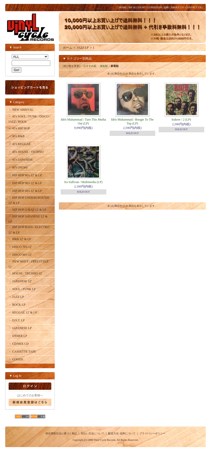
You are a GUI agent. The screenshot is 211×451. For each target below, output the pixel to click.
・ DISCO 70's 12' (20, 247)
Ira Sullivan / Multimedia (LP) (83, 182)
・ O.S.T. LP (16, 320)
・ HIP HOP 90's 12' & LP (25, 183)
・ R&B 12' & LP (19, 239)
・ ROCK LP (16, 304)
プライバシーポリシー (152, 433)
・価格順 (102, 66)
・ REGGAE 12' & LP (22, 312)
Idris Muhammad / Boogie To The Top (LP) (132, 121)
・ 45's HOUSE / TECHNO (26, 152)
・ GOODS (15, 359)
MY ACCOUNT (137, 7)
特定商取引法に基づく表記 (61, 433)
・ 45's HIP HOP (19, 128)
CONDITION (154, 7)
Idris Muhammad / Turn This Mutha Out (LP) (83, 121)
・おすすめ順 (88, 66)
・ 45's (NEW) (17, 167)
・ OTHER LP (17, 336)
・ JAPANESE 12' (20, 281)
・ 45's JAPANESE (20, 159)
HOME (122, 7)
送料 (166, 7)
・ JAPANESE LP (20, 328)
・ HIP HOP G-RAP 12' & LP (27, 209)
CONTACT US (193, 7)
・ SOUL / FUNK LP (22, 289)
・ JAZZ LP (16, 297)
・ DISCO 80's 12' (20, 254)
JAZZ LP (83, 47)
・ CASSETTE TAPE (22, 351)
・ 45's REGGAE (19, 144)
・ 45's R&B (16, 136)
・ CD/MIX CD (18, 344)
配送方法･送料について (121, 433)
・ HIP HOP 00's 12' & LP (25, 191)
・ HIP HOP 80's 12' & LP (25, 175)
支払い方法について (92, 433)
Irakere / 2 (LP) (181, 119)
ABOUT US (177, 7)
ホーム (67, 47)
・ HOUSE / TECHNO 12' (25, 273)
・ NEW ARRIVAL (20, 109)
